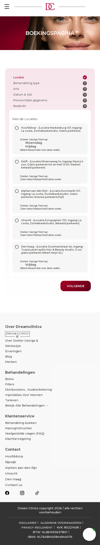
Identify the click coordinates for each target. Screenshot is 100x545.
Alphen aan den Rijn (21, 468)
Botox (9, 379)
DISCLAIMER (27, 522)
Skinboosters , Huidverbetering (28, 389)
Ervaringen (13, 351)
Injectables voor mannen (24, 395)
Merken (11, 362)
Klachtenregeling (18, 439)
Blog (8, 356)
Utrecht (11, 473)
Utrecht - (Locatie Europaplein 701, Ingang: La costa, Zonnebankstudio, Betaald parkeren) (51, 222)
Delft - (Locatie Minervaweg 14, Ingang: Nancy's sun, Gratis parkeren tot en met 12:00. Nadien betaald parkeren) (52, 164)
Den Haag (13, 479)
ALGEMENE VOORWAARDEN (61, 522)
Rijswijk (10, 462)
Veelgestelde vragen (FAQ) (24, 433)
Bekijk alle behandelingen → (26, 405)
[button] (89, 534)
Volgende (75, 286)
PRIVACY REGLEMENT (37, 527)
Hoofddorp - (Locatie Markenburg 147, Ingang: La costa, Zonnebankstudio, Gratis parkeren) (51, 129)
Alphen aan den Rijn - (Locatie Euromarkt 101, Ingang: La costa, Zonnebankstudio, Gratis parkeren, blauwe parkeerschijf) (51, 193)
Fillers (9, 384)
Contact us (13, 485)
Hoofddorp (14, 456)
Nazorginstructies (18, 428)
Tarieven (11, 400)
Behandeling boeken (20, 423)
